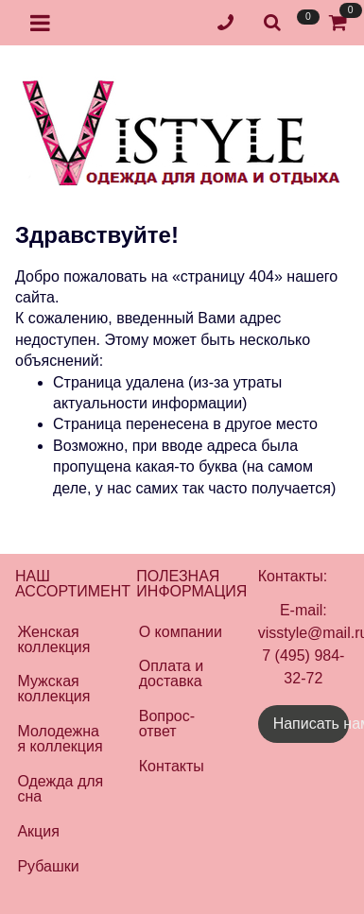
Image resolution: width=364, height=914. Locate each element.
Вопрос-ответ (167, 723)
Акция (38, 831)
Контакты (171, 766)
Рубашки (47, 866)
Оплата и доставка (171, 673)
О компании (180, 632)
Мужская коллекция (53, 688)
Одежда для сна (60, 788)
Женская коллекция (53, 639)
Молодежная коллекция (59, 738)
